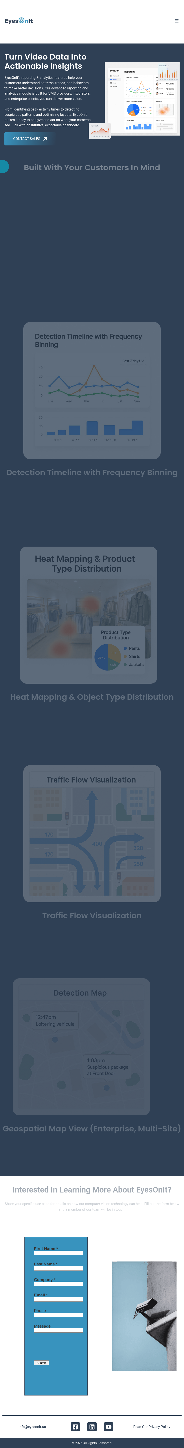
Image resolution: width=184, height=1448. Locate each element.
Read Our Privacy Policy (151, 1427)
